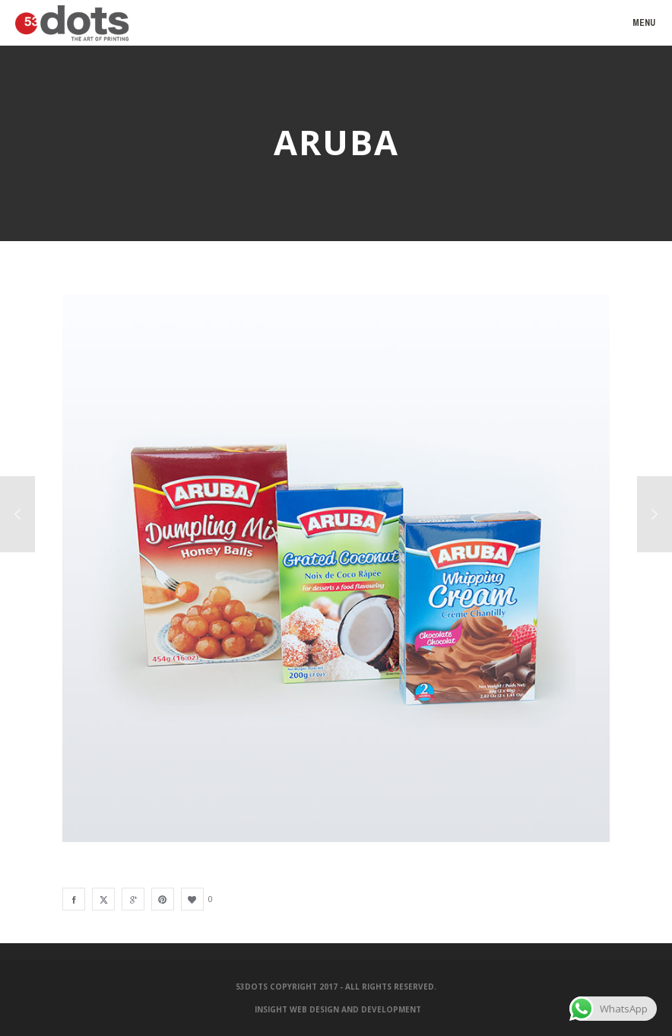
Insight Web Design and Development (338, 1009)
